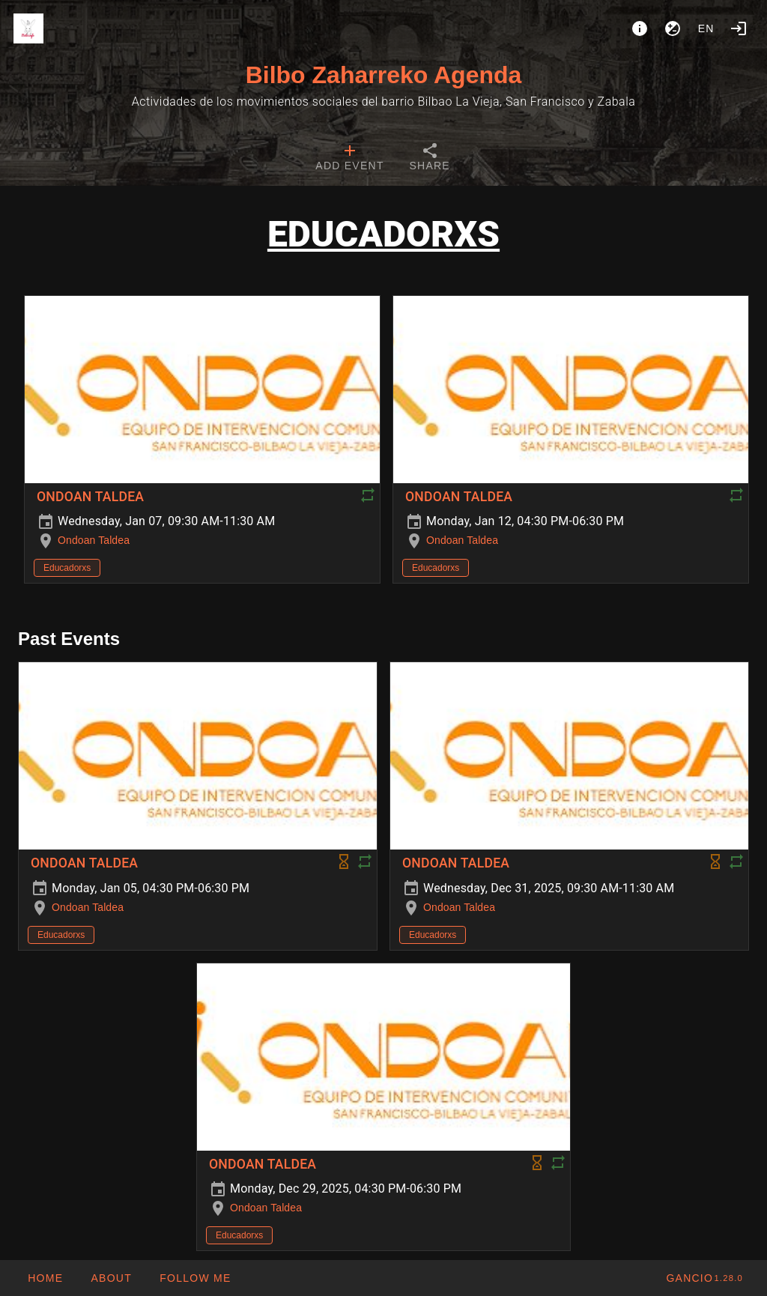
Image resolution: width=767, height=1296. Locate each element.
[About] (639, 28)
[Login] (738, 28)
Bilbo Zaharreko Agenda (384, 74)
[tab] (349, 159)
